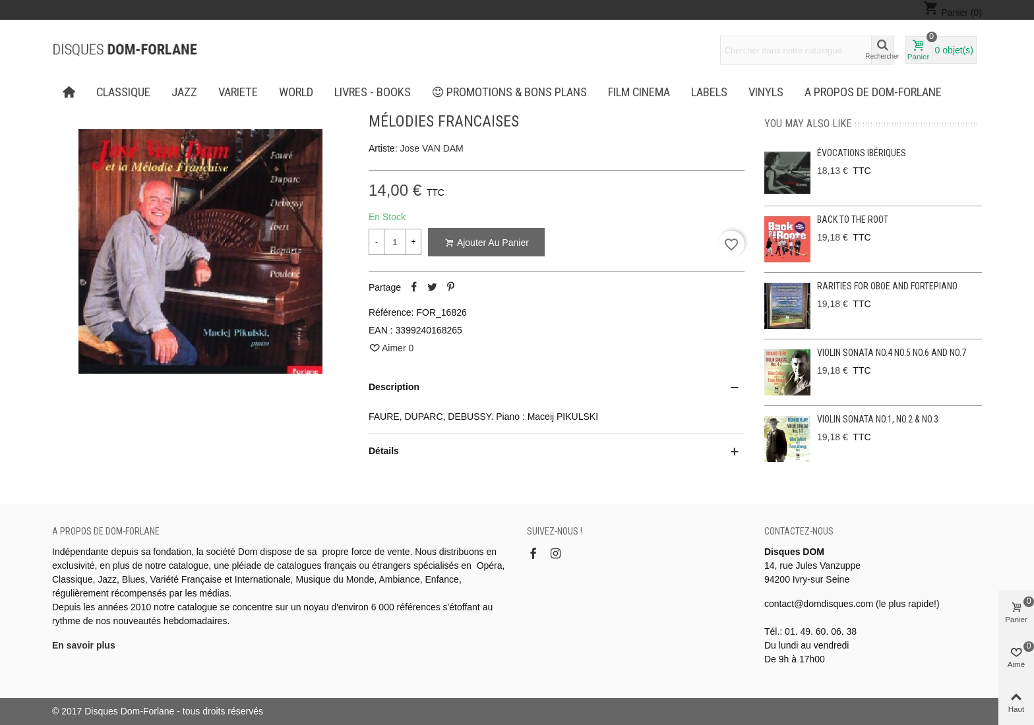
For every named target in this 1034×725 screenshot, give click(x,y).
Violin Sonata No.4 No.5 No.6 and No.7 (891, 352)
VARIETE (238, 92)
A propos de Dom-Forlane (873, 92)
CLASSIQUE (123, 92)
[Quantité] (395, 242)
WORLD (296, 92)
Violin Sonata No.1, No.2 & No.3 (877, 419)
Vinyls (765, 92)
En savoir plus (83, 645)
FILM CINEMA (639, 92)
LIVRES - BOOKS (372, 92)
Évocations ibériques (861, 153)
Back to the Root (852, 219)
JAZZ (184, 92)
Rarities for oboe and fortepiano (887, 286)
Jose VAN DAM (432, 148)
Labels (709, 92)
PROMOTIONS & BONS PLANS (510, 92)
